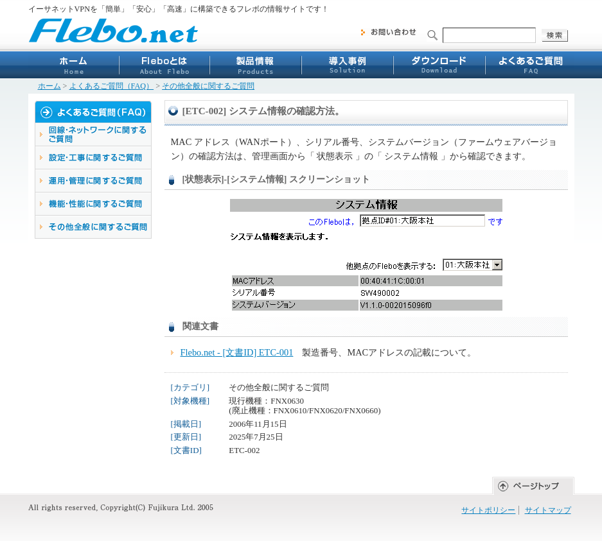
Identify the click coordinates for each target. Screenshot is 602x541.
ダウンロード (437, 64)
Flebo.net (114, 30)
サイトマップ (548, 510)
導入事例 (346, 64)
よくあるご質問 (528, 64)
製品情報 (255, 64)
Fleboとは (164, 64)
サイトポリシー (488, 510)
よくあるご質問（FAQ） (111, 86)
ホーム (73, 64)
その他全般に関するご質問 (208, 86)
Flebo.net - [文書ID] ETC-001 (237, 352)
